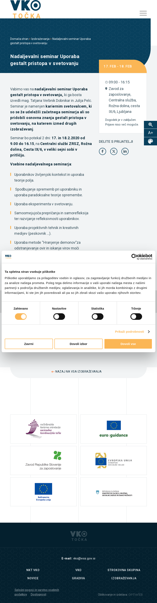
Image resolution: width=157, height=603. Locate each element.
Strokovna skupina (124, 570)
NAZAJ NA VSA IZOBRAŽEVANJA (78, 371)
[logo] (25, 9)
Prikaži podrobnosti (129, 331)
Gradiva (78, 578)
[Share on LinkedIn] (125, 151)
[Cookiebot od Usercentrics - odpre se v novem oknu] (134, 257)
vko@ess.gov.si (84, 558)
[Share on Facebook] (102, 151)
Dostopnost (38, 594)
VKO (78, 570)
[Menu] (141, 13)
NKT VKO (32, 570)
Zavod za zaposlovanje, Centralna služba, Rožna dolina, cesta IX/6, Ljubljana (124, 100)
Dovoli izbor (78, 344)
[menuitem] (141, 13)
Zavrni (28, 344)
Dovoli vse (128, 344)
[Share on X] (113, 151)
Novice (33, 578)
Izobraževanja (40, 38)
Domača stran (19, 38)
